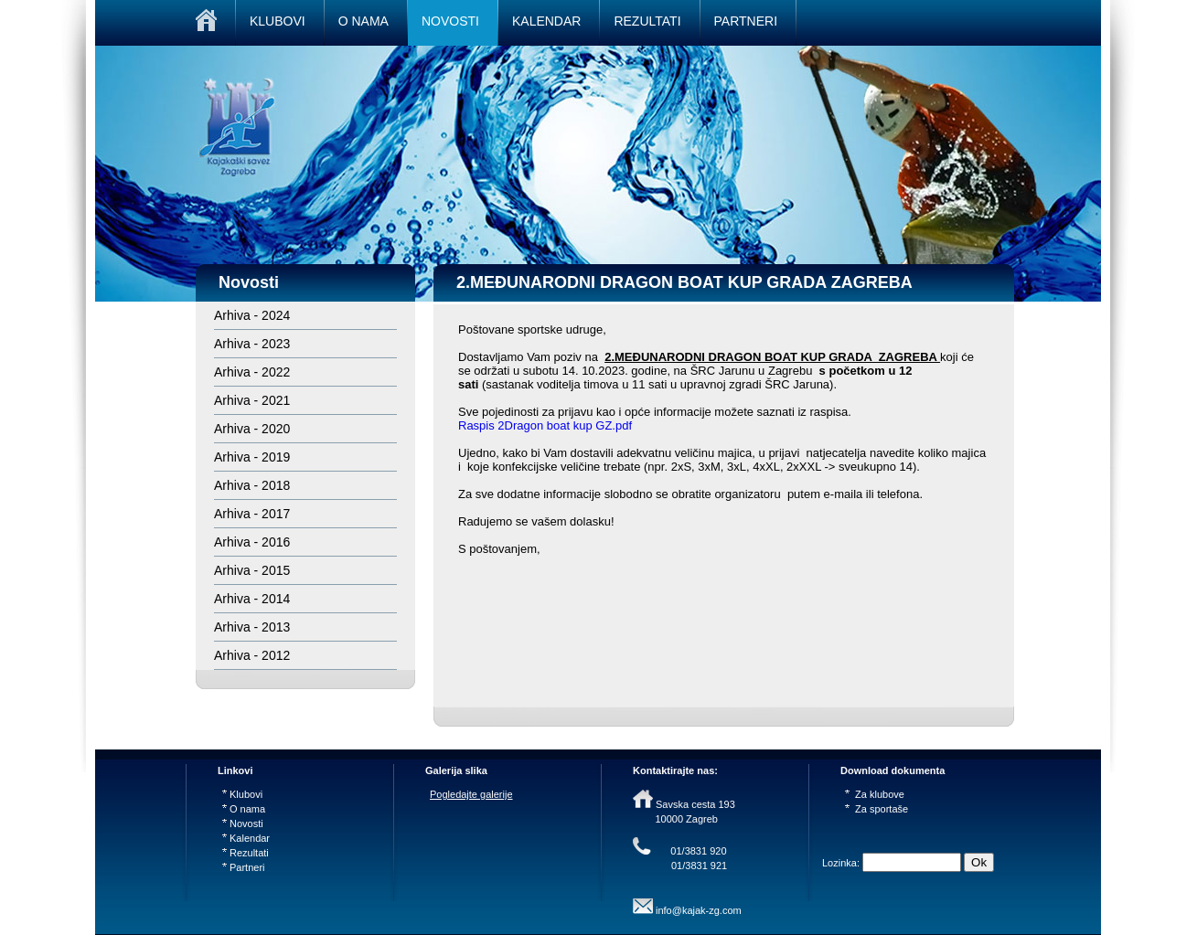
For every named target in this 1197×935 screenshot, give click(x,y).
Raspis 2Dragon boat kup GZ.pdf (545, 425)
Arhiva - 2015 (252, 570)
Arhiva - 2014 (252, 598)
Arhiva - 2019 (252, 457)
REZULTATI (647, 21)
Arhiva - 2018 (252, 485)
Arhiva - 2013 (252, 627)
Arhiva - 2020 (252, 428)
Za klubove (874, 794)
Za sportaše (876, 808)
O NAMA (363, 21)
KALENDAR (546, 21)
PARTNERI (746, 21)
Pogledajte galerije (471, 794)
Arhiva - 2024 (252, 315)
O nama (243, 808)
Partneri (243, 867)
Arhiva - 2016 (252, 542)
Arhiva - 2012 (252, 655)
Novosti (242, 823)
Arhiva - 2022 (252, 372)
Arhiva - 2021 (252, 400)
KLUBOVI (277, 21)
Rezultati (245, 852)
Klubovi (242, 794)
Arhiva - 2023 (252, 343)
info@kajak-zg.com (699, 910)
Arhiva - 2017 (252, 513)
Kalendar (246, 838)
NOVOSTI (450, 21)
